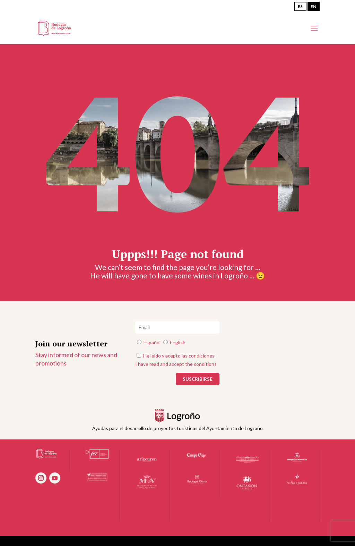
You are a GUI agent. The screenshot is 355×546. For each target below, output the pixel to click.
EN (313, 6)
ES (300, 6)
